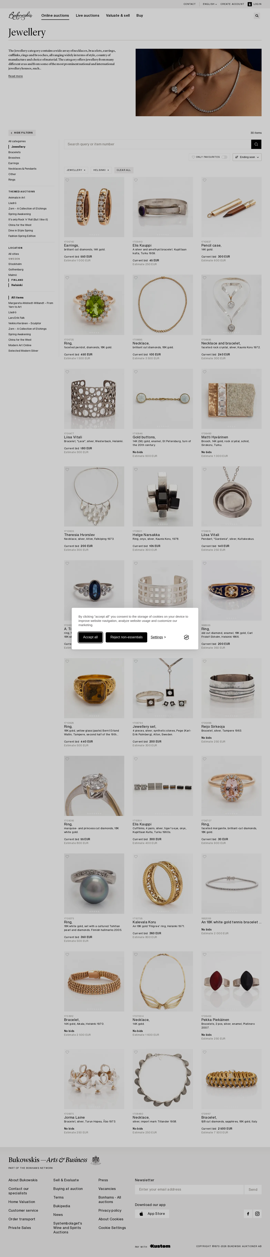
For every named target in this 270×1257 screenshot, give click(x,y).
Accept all (90, 637)
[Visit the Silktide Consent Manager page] (186, 637)
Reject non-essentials (126, 637)
